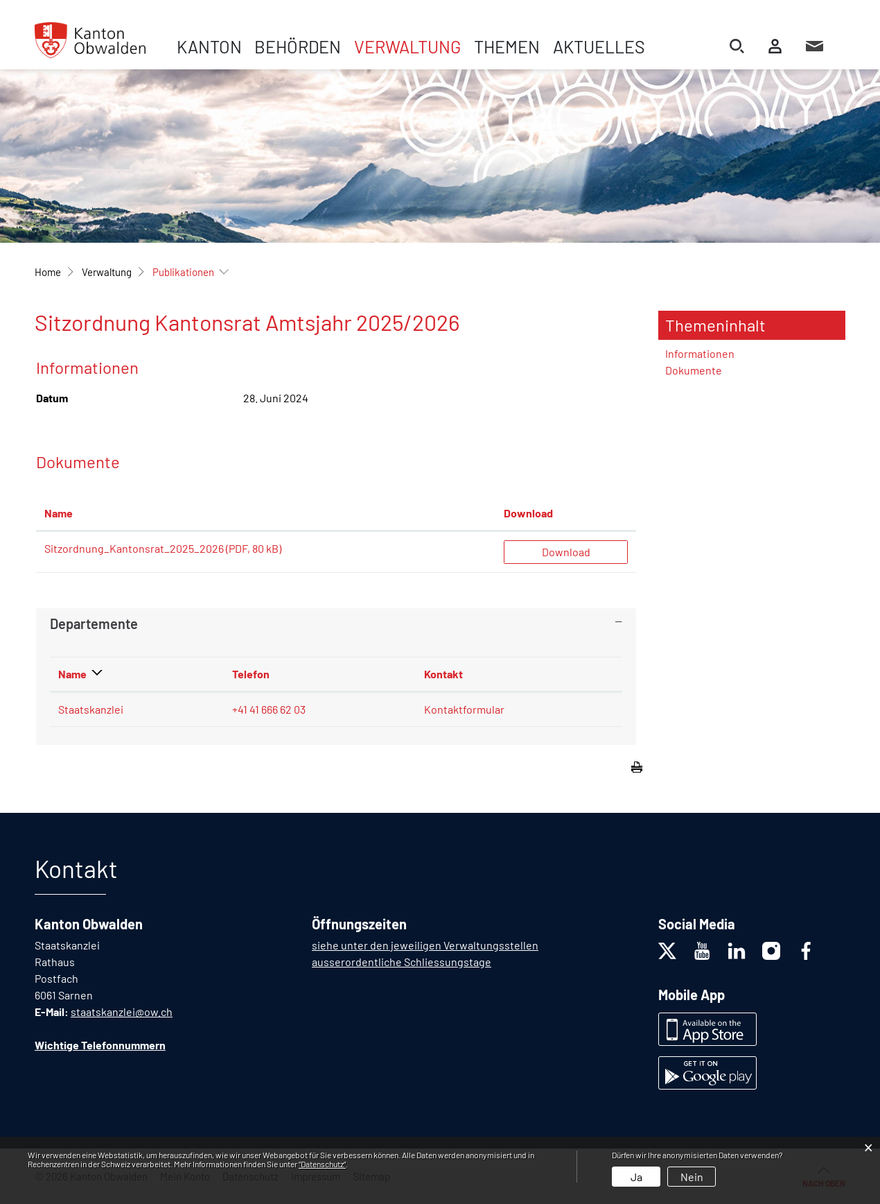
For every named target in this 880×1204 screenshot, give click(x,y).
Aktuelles (599, 46)
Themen (507, 46)
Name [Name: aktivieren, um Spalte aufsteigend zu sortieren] (58, 512)
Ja (636, 1176)
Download (566, 551)
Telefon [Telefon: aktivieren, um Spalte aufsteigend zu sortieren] (251, 673)
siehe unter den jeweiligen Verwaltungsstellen (425, 945)
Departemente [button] (94, 623)
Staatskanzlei (90, 709)
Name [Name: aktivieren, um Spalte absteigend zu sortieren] (72, 673)
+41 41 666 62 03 (269, 709)
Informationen (699, 353)
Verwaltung (407, 46)
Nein (691, 1176)
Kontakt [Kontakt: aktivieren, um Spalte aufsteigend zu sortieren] (443, 673)
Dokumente (693, 370)
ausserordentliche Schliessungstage (401, 961)
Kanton (209, 46)
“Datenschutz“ (322, 1164)
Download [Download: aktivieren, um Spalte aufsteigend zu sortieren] (528, 512)
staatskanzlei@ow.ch (122, 1011)
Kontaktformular (464, 709)
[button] (107, 272)
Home (48, 272)
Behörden (297, 46)
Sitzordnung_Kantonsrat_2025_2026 (134, 548)
